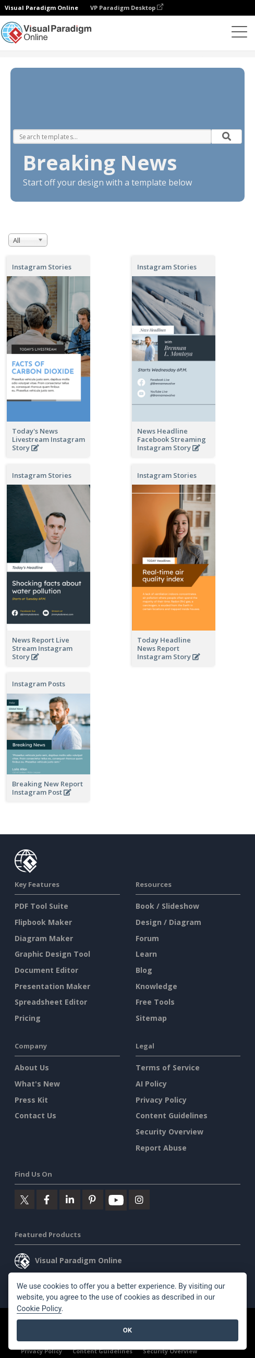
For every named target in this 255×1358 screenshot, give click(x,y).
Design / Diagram (168, 922)
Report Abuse (161, 1148)
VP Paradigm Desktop (126, 7)
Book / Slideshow (167, 906)
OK (127, 1330)
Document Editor (46, 970)
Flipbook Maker (43, 922)
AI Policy (151, 1084)
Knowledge (156, 986)
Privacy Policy (161, 1100)
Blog (144, 970)
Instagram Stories (41, 266)
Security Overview (169, 1132)
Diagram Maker (44, 938)
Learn (146, 954)
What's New (37, 1084)
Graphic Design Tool (52, 954)
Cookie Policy (39, 1308)
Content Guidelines (172, 1115)
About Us (32, 1067)
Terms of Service (168, 1067)
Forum (147, 938)
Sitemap (151, 1018)
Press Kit (31, 1100)
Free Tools (155, 1002)
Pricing (28, 1018)
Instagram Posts (38, 683)
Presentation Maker (52, 986)
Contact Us (35, 1115)
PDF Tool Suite (41, 906)
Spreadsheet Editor (51, 1002)
